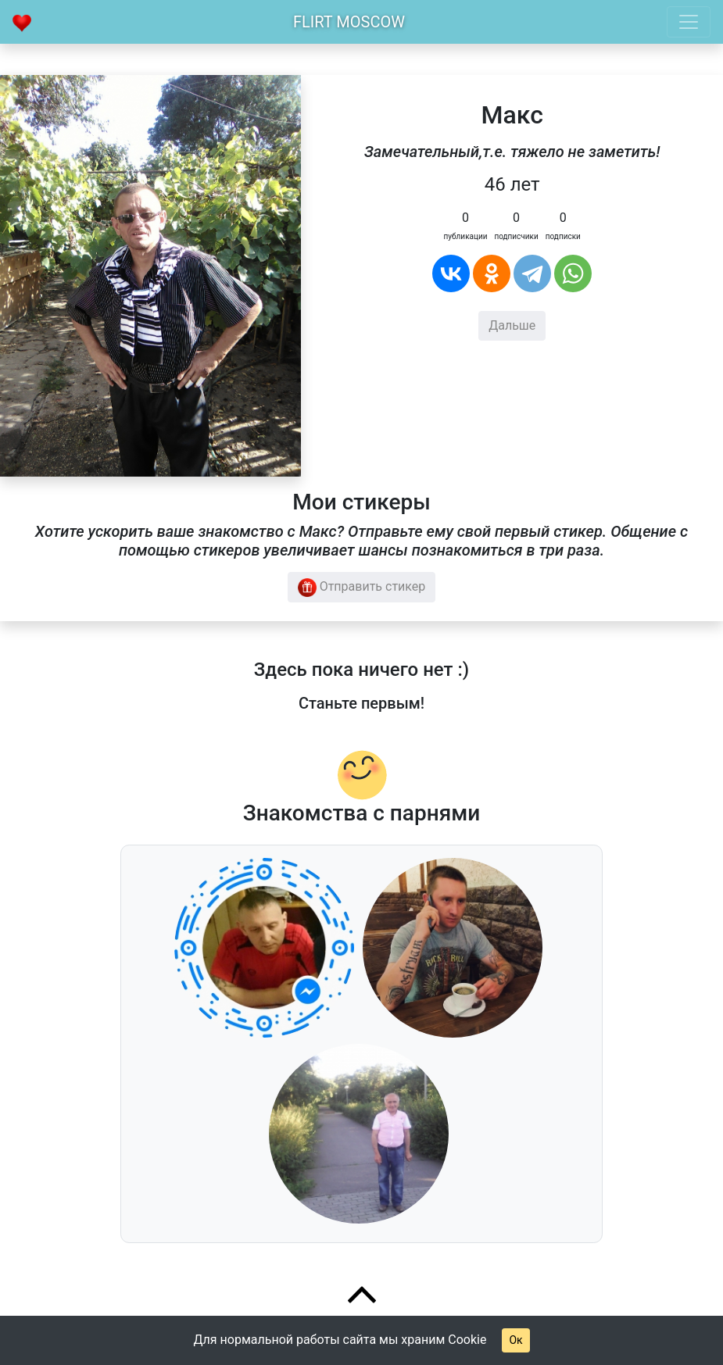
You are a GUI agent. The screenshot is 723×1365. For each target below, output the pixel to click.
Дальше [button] (512, 325)
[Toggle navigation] (688, 22)
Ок (515, 1340)
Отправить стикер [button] (362, 587)
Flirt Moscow (349, 22)
